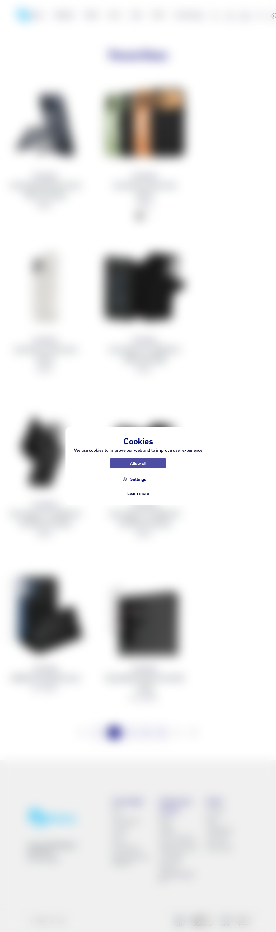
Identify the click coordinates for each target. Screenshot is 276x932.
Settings (138, 479)
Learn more (138, 493)
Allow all (138, 463)
